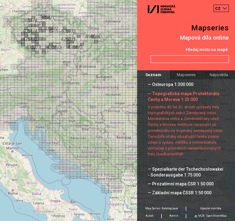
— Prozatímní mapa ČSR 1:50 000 (181, 183)
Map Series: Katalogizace (161, 208)
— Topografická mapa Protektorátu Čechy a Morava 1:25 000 (183, 96)
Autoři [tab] (149, 215)
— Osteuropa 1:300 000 (170, 84)
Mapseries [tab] (186, 74)
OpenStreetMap (216, 215)
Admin (173, 215)
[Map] (117, 110)
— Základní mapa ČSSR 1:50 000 (179, 192)
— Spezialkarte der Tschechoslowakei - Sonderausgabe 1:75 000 (185, 172)
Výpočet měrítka (210, 208)
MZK (201, 215)
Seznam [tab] (153, 74)
